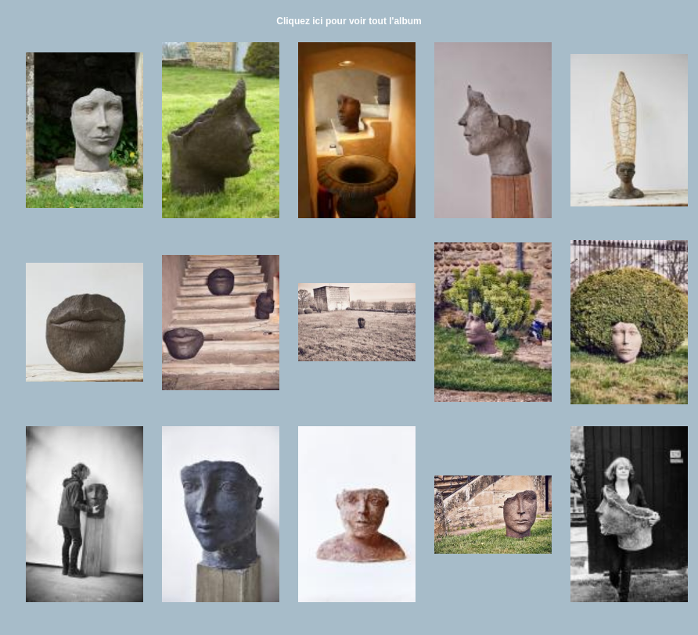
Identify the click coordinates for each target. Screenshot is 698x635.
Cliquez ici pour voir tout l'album (349, 21)
